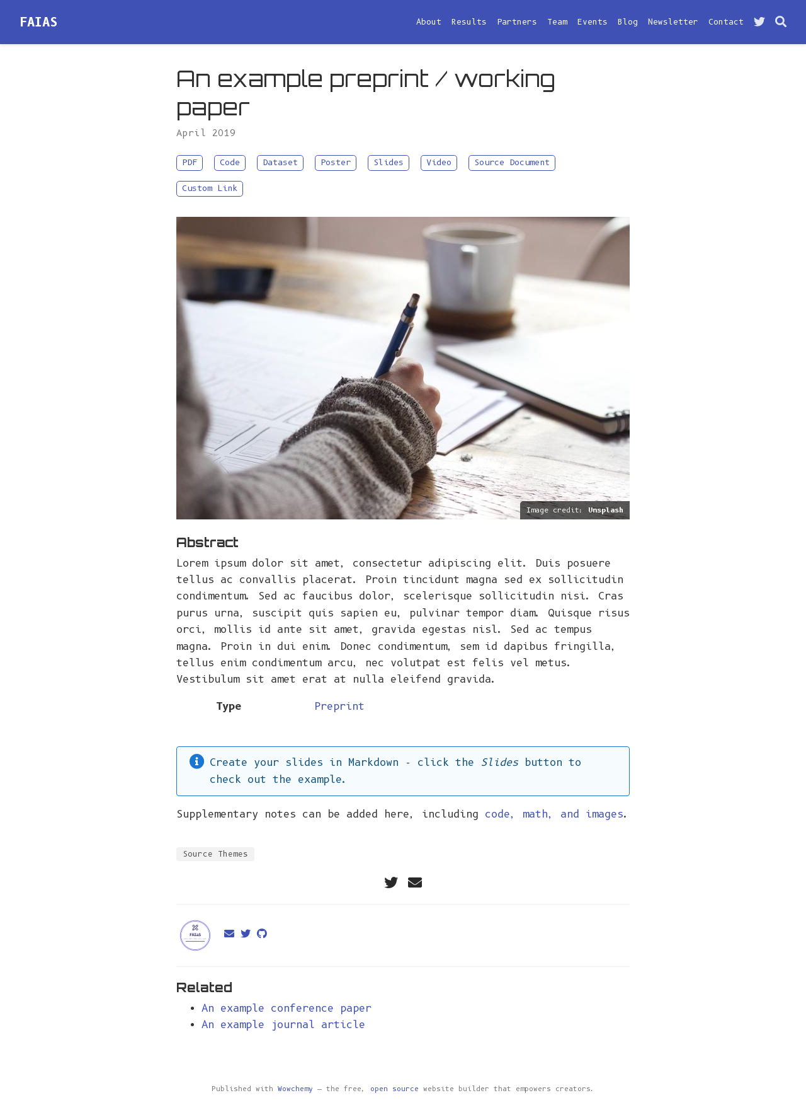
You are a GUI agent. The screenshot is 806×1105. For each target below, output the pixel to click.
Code (230, 162)
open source (394, 1089)
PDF (189, 162)
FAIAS (38, 22)
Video (438, 162)
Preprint (339, 706)
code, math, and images (554, 814)
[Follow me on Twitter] (759, 22)
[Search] (780, 22)
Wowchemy (295, 1089)
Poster (336, 162)
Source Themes (215, 854)
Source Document (512, 162)
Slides (388, 162)
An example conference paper (287, 1008)
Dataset (280, 162)
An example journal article (283, 1025)
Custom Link (209, 188)
